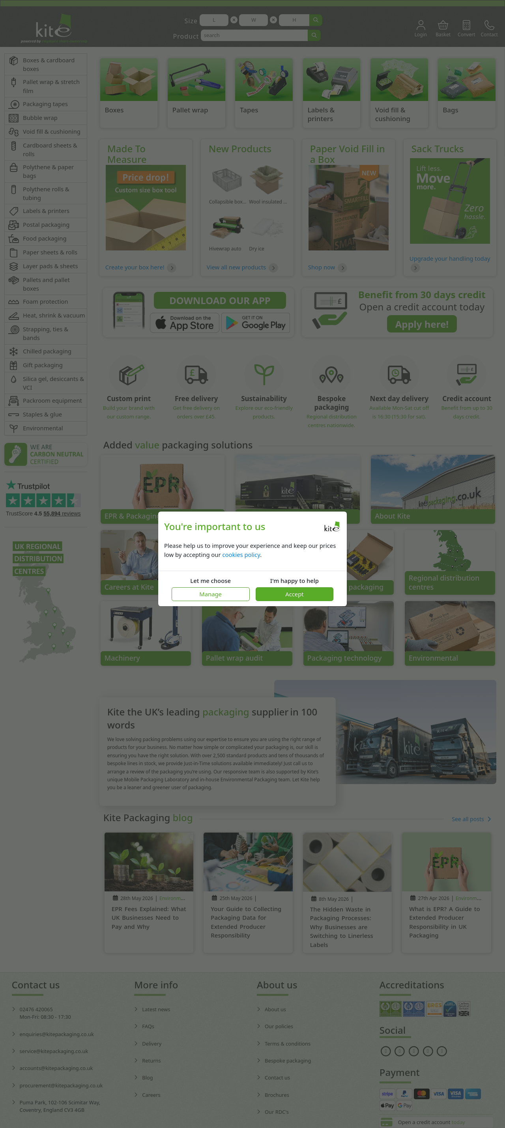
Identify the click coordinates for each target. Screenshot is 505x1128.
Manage (210, 594)
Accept (294, 594)
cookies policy (241, 554)
